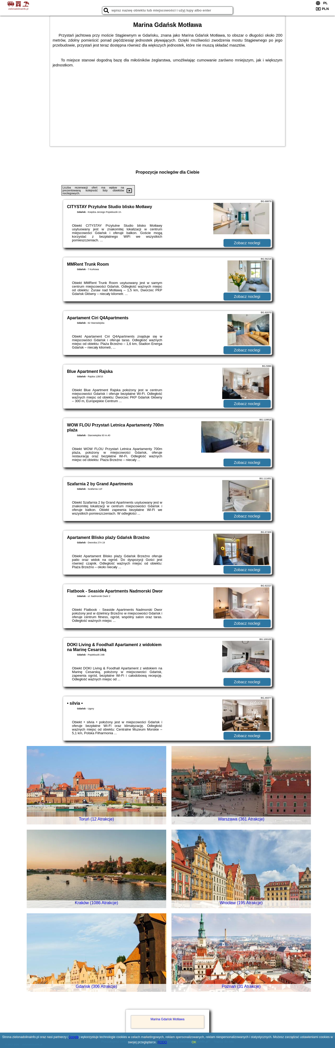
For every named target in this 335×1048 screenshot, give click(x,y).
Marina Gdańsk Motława (167, 1019)
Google (74, 1037)
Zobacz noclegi (247, 243)
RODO (162, 1042)
